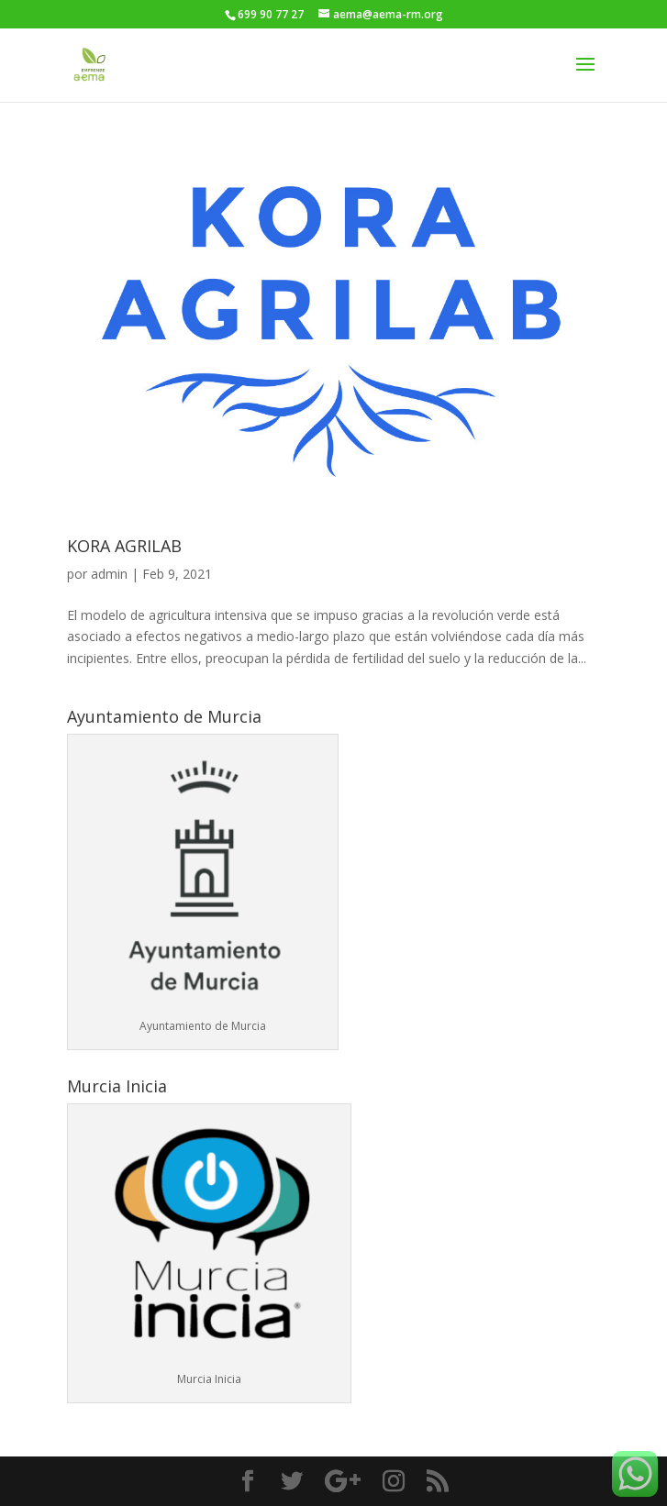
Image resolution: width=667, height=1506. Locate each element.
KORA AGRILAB (124, 546)
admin (109, 573)
